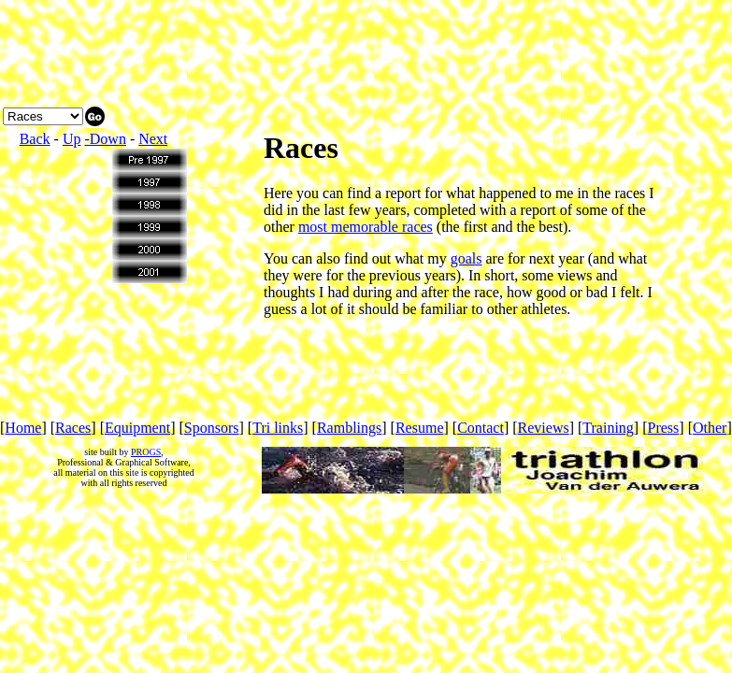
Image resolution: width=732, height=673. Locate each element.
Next (152, 139)
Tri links (277, 428)
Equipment (137, 428)
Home (23, 428)
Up (72, 139)
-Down (104, 139)
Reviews (543, 428)
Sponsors (211, 428)
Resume (419, 428)
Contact (480, 428)
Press (664, 428)
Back (35, 139)
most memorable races (365, 227)
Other (709, 428)
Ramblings (349, 428)
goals (466, 258)
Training (608, 428)
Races (73, 428)
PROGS (146, 452)
